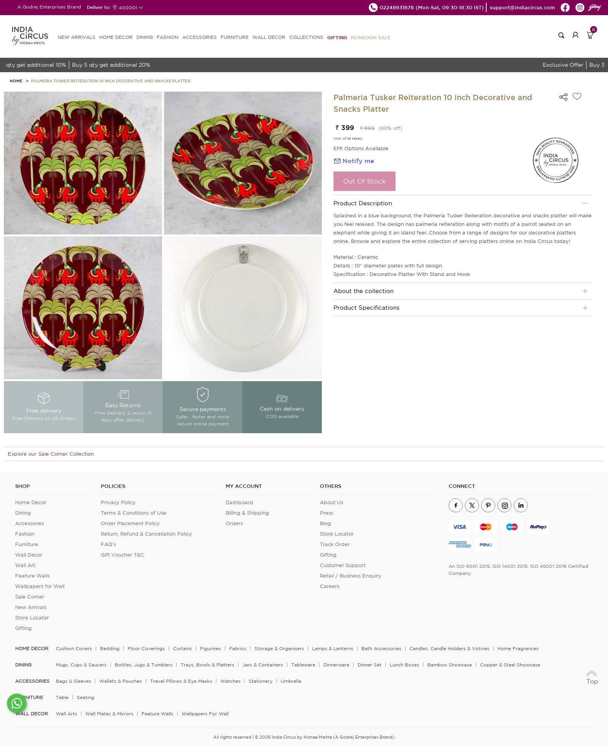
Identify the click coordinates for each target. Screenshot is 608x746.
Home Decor (30, 502)
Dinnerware (336, 665)
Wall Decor (28, 555)
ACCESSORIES (199, 37)
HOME (16, 80)
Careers (329, 586)
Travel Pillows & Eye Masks (181, 681)
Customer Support (343, 565)
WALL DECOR (268, 37)
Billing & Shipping (247, 513)
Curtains (182, 648)
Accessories (29, 523)
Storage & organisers (279, 648)
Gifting (337, 37)
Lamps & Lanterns (332, 648)
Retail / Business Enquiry (351, 576)
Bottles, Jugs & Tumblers (144, 665)
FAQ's (108, 544)
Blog (325, 523)
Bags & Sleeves (73, 681)
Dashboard (239, 502)
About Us (331, 502)
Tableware (303, 665)
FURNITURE (235, 37)
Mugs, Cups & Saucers (81, 665)
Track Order (335, 544)
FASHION (167, 37)
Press (326, 513)
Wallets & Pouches (120, 681)
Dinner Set (370, 665)
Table (62, 697)
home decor (31, 648)
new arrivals (76, 37)
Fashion (25, 534)
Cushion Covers (74, 648)
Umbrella (291, 681)
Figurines (210, 648)
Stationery (261, 681)
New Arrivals (31, 607)
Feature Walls (32, 576)
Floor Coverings (146, 648)
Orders (234, 523)
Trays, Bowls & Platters (207, 665)
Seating (85, 697)
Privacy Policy (118, 502)
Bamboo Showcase (449, 665)
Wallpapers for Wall (39, 586)
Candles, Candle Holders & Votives (449, 648)
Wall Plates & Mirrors (109, 713)
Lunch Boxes (404, 665)
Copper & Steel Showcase (510, 665)
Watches (230, 681)
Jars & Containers (262, 665)
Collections (306, 37)
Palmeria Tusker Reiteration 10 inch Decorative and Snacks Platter (110, 80)
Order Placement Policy (130, 523)
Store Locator (32, 618)
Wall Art (25, 565)
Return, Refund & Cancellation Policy (146, 534)
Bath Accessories (381, 648)
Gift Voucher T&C (122, 555)
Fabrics (237, 648)
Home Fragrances (518, 648)
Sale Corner (52, 454)
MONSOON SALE (370, 37)
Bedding (109, 648)
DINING (144, 37)
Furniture (26, 544)
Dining (23, 513)
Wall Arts (66, 713)
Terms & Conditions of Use (133, 513)
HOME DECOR (116, 37)
